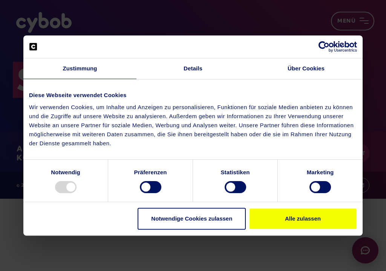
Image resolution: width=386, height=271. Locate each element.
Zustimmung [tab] (80, 68)
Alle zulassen (303, 218)
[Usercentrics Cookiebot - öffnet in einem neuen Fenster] (324, 46)
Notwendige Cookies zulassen (191, 218)
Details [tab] (193, 68)
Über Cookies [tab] (306, 68)
